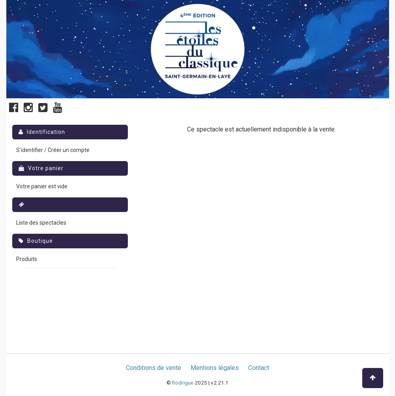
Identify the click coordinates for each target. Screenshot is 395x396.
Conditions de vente (153, 368)
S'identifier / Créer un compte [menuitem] (53, 150)
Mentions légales (215, 368)
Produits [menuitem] (26, 259)
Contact (258, 368)
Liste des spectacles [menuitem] (41, 223)
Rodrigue (182, 382)
